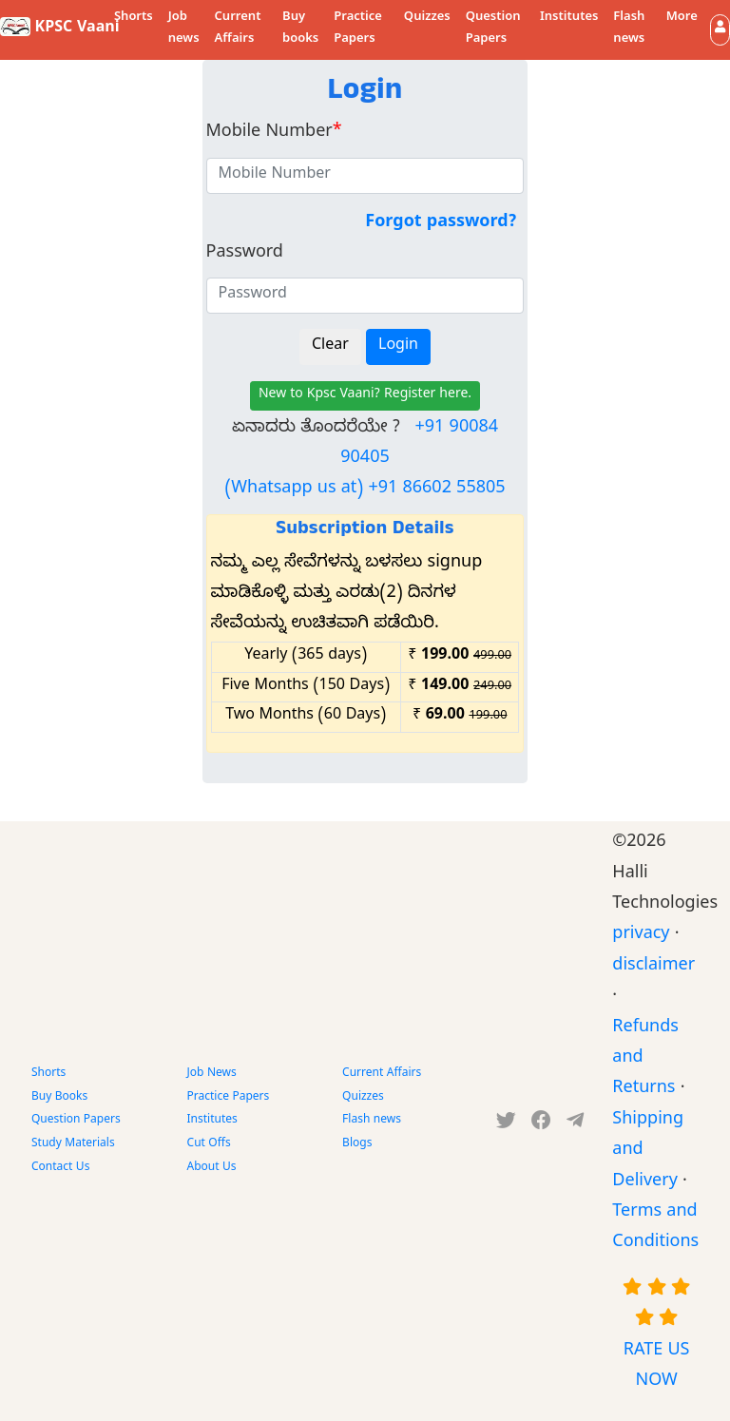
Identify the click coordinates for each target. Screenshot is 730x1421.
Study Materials (73, 1144)
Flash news (628, 29)
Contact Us (60, 1168)
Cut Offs (209, 1144)
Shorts (133, 18)
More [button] (682, 18)
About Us (212, 1168)
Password (244, 254)
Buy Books (59, 1097)
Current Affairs (238, 29)
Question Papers (493, 29)
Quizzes (427, 18)
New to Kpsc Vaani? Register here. (365, 396)
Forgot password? (440, 224)
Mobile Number (274, 133)
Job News (212, 1074)
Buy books (300, 29)
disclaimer (653, 967)
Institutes (569, 18)
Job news (184, 29)
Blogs (357, 1144)
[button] (720, 30)
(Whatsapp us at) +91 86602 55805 (364, 490)
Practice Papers (358, 29)
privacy (640, 936)
